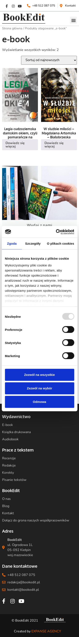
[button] (73, 20)
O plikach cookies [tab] (60, 243)
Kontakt (8, 513)
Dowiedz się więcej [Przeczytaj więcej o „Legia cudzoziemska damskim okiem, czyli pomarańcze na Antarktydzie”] (15, 145)
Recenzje (9, 458)
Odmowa (39, 402)
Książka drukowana (16, 432)
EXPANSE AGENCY (46, 631)
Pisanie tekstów (14, 480)
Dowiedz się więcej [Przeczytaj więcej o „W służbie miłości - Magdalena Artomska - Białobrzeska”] (54, 145)
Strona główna (12, 28)
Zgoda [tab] (12, 243)
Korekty (8, 473)
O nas (6, 499)
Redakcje (9, 465)
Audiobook (10, 439)
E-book (7, 425)
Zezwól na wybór (39, 388)
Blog (5, 506)
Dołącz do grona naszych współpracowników (35, 520)
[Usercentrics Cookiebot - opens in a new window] (56, 232)
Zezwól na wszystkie (39, 374)
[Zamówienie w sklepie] (49, 60)
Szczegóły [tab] (32, 243)
